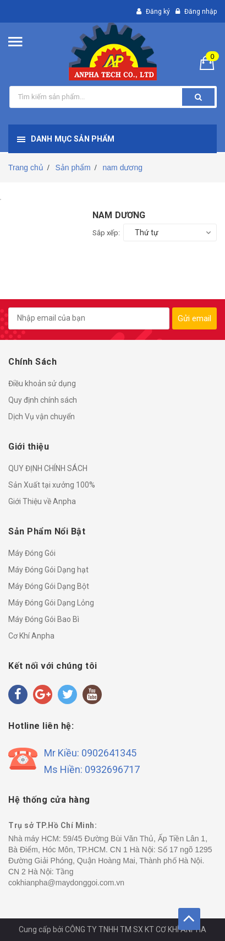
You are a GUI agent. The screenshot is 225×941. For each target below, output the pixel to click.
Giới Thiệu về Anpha (42, 501)
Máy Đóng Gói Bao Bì (43, 619)
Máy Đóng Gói (32, 553)
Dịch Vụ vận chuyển (41, 416)
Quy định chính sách (42, 400)
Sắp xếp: (106, 233)
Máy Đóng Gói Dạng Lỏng (51, 602)
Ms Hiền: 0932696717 (92, 769)
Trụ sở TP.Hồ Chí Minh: (52, 825)
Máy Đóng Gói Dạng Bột (48, 586)
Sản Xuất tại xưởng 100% (51, 484)
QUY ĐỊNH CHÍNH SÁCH (47, 468)
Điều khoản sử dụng (42, 383)
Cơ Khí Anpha (31, 635)
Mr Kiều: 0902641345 (90, 753)
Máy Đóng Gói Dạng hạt (48, 569)
